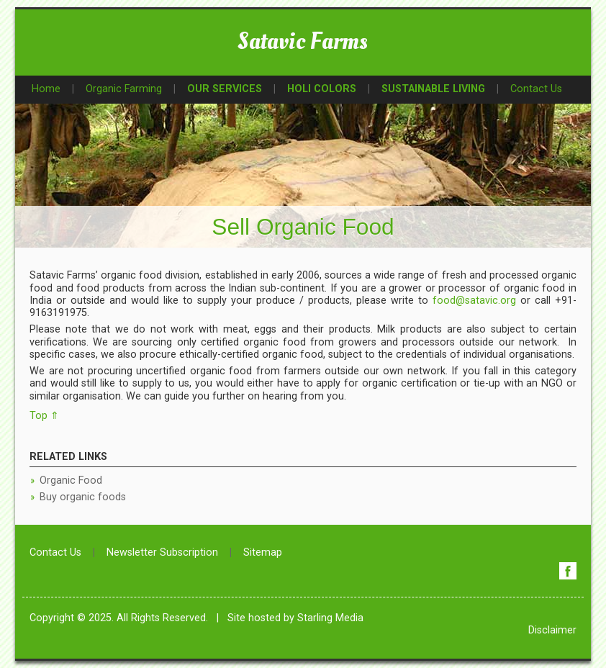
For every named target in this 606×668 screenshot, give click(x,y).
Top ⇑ (44, 416)
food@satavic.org (474, 300)
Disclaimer (552, 630)
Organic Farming (124, 89)
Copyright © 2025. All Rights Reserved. (119, 618)
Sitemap (262, 552)
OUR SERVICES (224, 89)
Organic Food (71, 480)
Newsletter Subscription (162, 552)
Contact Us (536, 89)
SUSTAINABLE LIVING (433, 89)
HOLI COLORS (321, 89)
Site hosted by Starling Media (295, 618)
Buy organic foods (83, 497)
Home (46, 89)
